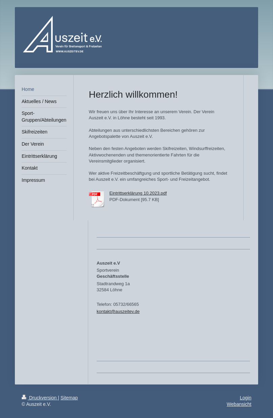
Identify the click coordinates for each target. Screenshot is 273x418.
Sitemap (69, 397)
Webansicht (239, 404)
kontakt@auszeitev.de (118, 311)
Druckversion (40, 397)
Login (245, 397)
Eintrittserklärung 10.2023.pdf (138, 193)
